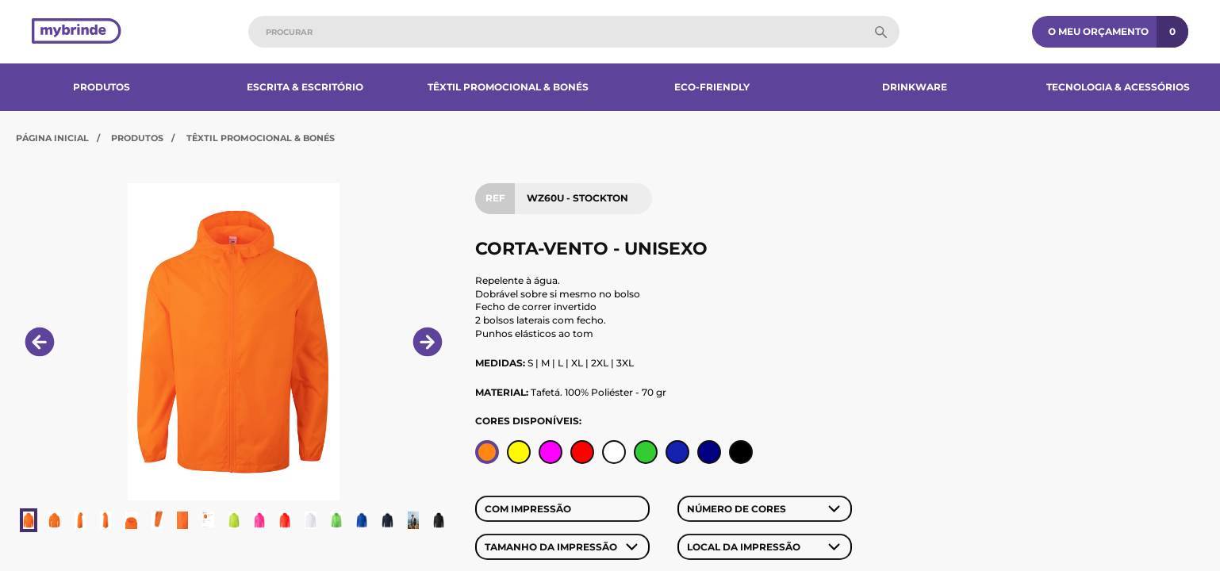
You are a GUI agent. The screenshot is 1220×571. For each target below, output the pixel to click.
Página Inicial (52, 138)
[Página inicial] (76, 32)
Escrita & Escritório (305, 87)
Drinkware (914, 87)
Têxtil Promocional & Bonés (508, 87)
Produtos (101, 87)
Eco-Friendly (712, 87)
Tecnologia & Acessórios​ (1118, 87)
